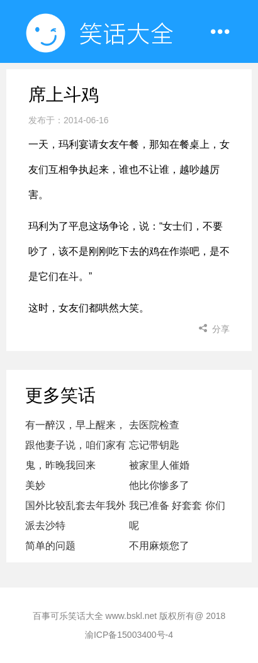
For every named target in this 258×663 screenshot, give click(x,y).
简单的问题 (50, 545)
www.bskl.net (131, 616)
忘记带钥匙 (154, 445)
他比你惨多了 (159, 485)
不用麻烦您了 (159, 545)
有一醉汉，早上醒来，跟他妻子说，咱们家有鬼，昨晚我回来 (75, 445)
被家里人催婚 (159, 465)
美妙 (35, 485)
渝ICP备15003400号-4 (129, 635)
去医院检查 (154, 425)
